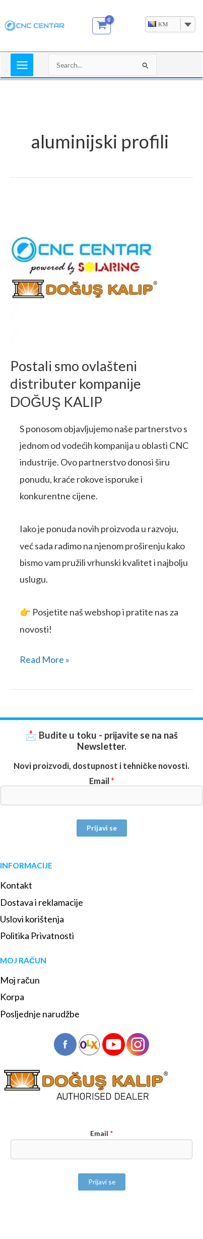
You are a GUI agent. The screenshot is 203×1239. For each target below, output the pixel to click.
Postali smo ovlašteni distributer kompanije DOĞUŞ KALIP (75, 383)
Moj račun (20, 980)
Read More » (45, 658)
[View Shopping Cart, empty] (101, 26)
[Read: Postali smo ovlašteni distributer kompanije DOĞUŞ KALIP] (85, 270)
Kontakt (16, 885)
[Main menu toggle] (22, 65)
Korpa (12, 996)
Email (101, 781)
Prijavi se (102, 827)
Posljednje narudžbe (40, 1013)
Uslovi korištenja (32, 918)
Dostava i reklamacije (41, 902)
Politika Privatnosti (37, 935)
